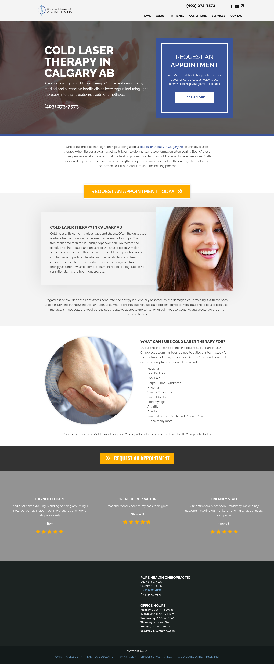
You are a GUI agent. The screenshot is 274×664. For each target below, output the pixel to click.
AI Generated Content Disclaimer (198, 657)
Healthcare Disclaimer (99, 657)
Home (147, 15)
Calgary (169, 657)
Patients (177, 15)
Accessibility (74, 657)
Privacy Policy (127, 657)
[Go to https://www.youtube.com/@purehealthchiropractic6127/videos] (237, 6)
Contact (237, 15)
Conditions (198, 15)
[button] (194, 97)
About (161, 15)
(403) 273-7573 (200, 5)
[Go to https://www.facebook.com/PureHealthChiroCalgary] (231, 6)
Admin (58, 657)
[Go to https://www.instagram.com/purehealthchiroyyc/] (242, 6)
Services (218, 15)
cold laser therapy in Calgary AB (161, 147)
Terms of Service (149, 657)
